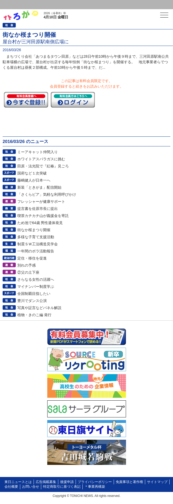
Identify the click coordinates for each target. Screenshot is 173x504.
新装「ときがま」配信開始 (39, 187)
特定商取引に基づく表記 (62, 487)
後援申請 (67, 482)
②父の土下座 (28, 272)
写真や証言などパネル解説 (39, 308)
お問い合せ (30, 487)
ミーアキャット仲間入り (37, 152)
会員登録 (40, 5)
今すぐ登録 (26, 100)
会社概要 (11, 487)
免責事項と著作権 (129, 482)
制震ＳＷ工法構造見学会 (37, 244)
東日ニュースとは (18, 482)
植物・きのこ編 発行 (34, 315)
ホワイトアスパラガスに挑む (41, 159)
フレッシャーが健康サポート (41, 201)
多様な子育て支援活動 (35, 237)
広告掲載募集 (46, 482)
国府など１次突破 (32, 173)
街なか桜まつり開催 (33, 230)
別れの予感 (26, 265)
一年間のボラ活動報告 (35, 251)
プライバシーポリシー (95, 482)
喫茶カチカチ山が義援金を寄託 (43, 216)
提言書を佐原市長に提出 (37, 208)
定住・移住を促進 (32, 258)
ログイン (14, 5)
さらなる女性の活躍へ (35, 279)
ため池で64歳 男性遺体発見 (40, 223)
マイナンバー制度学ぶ (35, 286)
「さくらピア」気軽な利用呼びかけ (46, 194)
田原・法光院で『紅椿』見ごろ (43, 166)
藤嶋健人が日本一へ (33, 180)
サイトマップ (157, 482)
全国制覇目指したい (33, 293)
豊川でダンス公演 (32, 301)
